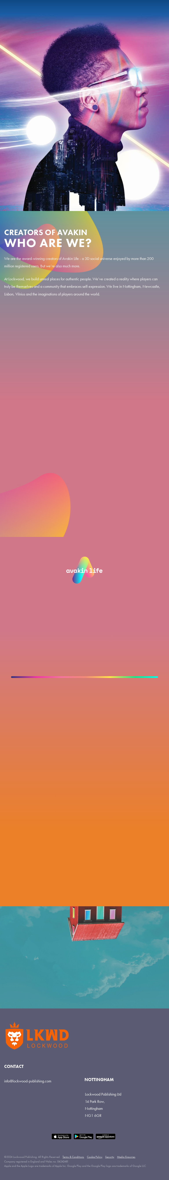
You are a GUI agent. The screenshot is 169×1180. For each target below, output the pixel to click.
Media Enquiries (126, 1157)
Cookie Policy (94, 1157)
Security (109, 1157)
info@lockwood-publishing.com (27, 1080)
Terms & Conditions (73, 1157)
